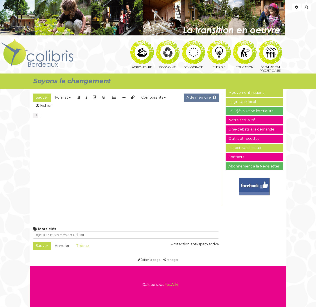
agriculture (142, 45)
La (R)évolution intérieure (251, 111)
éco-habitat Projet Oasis (270, 45)
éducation (245, 45)
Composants (153, 97)
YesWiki (171, 285)
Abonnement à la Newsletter (254, 166)
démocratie (193, 45)
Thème (82, 246)
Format (63, 97)
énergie (219, 45)
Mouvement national (247, 92)
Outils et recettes (243, 138)
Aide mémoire (201, 97)
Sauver (42, 97)
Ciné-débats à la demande (251, 129)
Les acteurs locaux (244, 148)
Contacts (236, 157)
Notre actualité (241, 120)
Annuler (62, 246)
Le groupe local (242, 102)
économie (168, 45)
